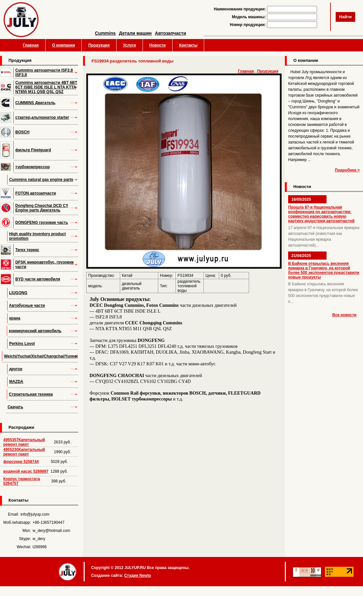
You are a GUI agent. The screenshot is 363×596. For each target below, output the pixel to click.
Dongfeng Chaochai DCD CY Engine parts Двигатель (41, 207)
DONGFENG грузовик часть (41, 222)
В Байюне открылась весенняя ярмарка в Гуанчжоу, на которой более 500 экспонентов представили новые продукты (323, 270)
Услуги (129, 45)
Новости (157, 45)
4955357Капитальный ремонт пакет (24, 442)
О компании (63, 45)
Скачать (15, 407)
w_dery (39, 538)
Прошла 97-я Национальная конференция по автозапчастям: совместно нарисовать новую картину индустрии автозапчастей (321, 214)
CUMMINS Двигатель (35, 103)
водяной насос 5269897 (26, 471)
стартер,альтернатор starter (42, 117)
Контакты (188, 45)
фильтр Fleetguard (33, 150)
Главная (31, 45)
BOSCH (22, 132)
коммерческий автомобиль (35, 331)
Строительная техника (31, 394)
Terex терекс (27, 250)
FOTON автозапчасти (35, 193)
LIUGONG (18, 293)
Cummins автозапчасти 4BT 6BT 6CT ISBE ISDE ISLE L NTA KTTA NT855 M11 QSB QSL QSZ (46, 87)
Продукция (98, 45)
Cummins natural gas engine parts (41, 179)
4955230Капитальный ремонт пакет (24, 451)
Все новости (344, 315)
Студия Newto (137, 575)
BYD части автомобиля (37, 279)
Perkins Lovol (22, 343)
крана (14, 318)
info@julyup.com (35, 514)
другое (15, 369)
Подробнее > (347, 170)
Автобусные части (27, 305)
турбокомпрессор (32, 167)
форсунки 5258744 (21, 461)
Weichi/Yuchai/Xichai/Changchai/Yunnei (41, 356)
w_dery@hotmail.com (51, 530)
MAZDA (16, 381)
